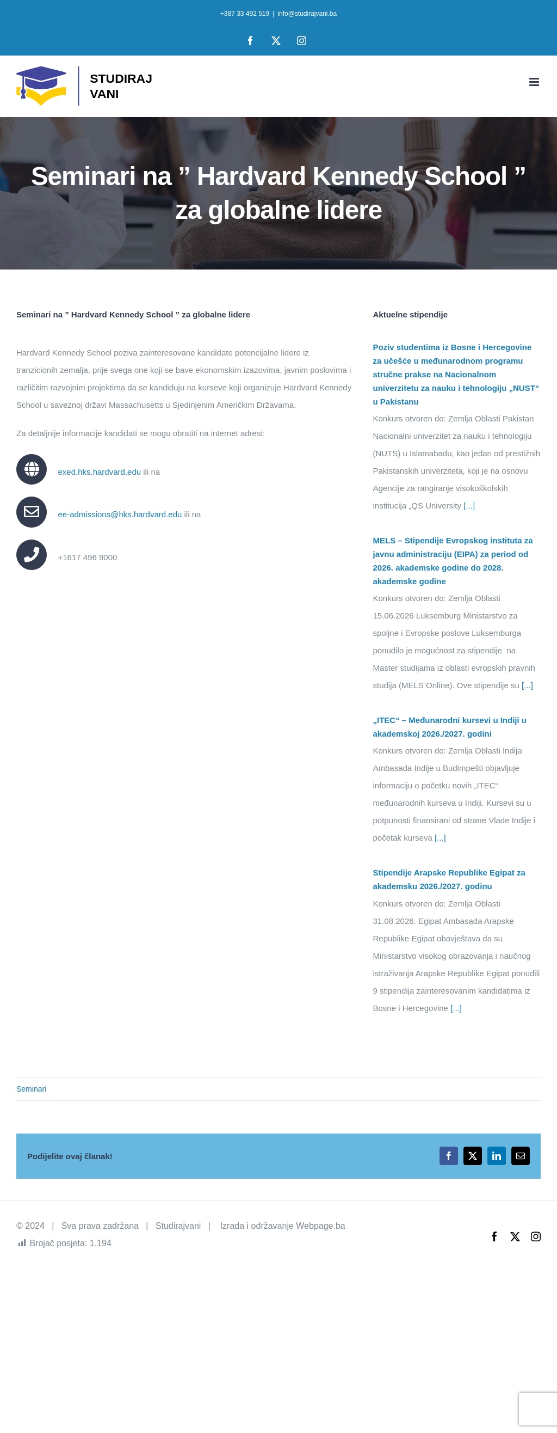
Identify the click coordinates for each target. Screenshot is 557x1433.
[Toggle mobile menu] (535, 82)
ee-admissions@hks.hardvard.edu (120, 514)
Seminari (31, 1089)
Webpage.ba (320, 1225)
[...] (468, 505)
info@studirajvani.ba (307, 13)
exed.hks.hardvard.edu (99, 471)
